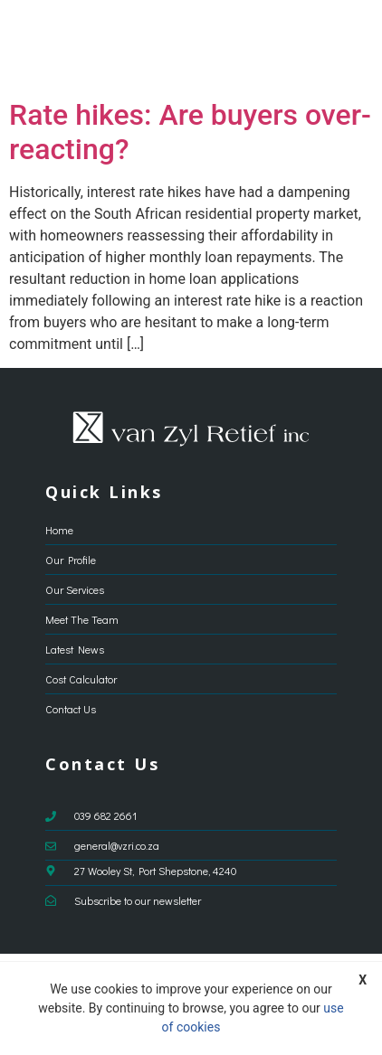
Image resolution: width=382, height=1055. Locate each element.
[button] (351, 45)
